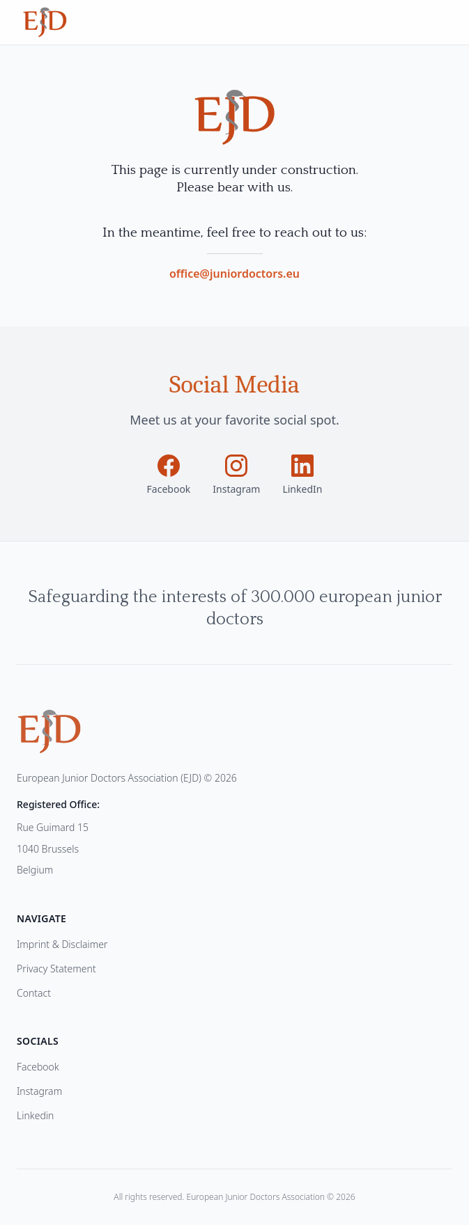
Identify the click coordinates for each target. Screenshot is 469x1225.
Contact (34, 992)
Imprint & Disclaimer (62, 944)
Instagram (39, 1091)
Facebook (38, 1066)
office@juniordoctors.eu (234, 273)
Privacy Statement (56, 968)
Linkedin (35, 1115)
